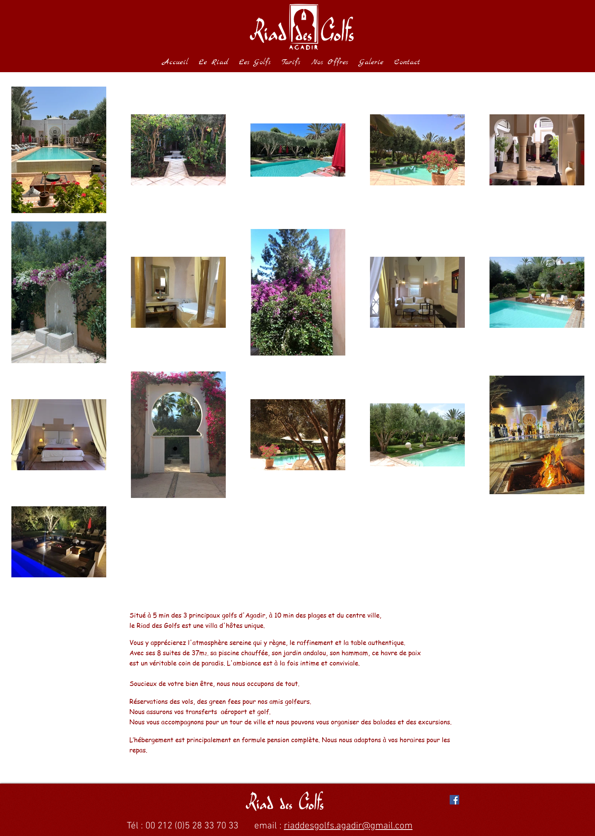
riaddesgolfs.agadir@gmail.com (348, 826)
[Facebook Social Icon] (454, 799)
